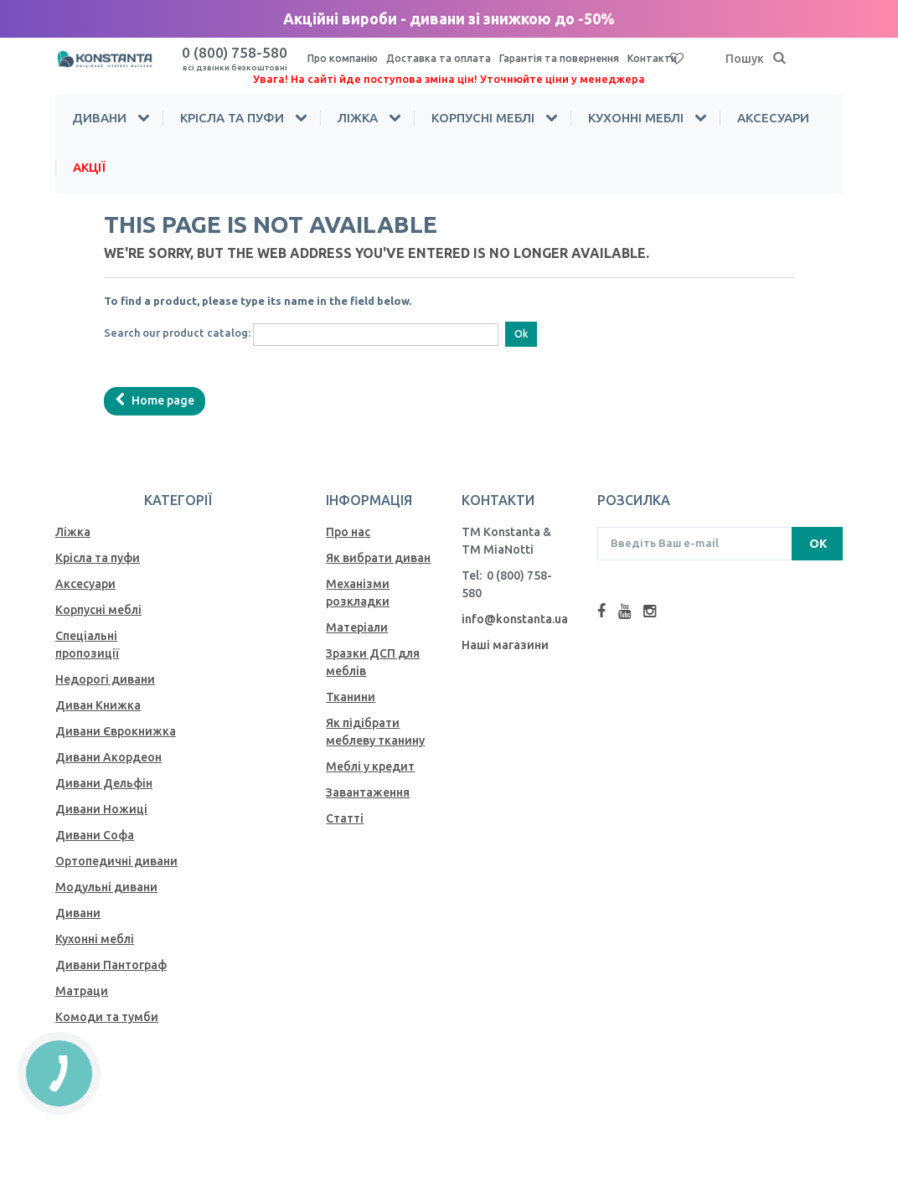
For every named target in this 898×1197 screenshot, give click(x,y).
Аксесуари (773, 118)
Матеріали (357, 627)
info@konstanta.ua (515, 619)
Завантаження (368, 792)
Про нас (348, 532)
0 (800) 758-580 (234, 58)
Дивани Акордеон (108, 757)
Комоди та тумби (106, 1017)
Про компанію (342, 58)
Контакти (652, 58)
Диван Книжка (98, 705)
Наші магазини (505, 645)
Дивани (99, 118)
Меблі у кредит (370, 766)
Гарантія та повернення (559, 58)
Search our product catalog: (177, 332)
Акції (89, 167)
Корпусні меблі (482, 118)
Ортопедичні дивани (116, 861)
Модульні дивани (106, 887)
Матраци (81, 991)
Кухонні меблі (636, 118)
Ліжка (358, 118)
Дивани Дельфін (103, 783)
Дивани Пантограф (111, 965)
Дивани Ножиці (101, 809)
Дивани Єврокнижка (115, 731)
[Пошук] (780, 58)
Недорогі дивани (105, 679)
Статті (345, 818)
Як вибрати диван (378, 558)
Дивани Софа (94, 835)
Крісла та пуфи (232, 118)
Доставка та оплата (438, 58)
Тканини (350, 697)
